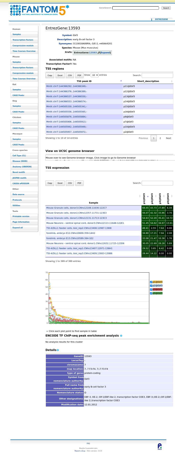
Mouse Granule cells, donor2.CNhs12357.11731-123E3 (76, 213)
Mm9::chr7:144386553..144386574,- (66, 101)
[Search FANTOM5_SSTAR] (135, 8)
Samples (16, 34)
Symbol (67, 35)
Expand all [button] (17, 228)
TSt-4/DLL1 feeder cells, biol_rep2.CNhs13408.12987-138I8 (78, 228)
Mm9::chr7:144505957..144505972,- (66, 132)
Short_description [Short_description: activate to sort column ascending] (148, 81)
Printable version (20, 216)
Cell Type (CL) (19, 156)
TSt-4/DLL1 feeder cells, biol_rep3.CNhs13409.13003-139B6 (79, 253)
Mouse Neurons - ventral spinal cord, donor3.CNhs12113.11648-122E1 (85, 223)
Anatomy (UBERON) (22, 167)
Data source (18, 194)
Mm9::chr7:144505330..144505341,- (66, 106)
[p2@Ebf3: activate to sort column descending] (153, 196)
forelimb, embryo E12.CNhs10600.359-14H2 (70, 233)
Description (64, 39)
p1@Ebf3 (157, 282)
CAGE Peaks (18, 95)
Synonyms (65, 43)
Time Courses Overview (23, 51)
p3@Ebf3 (157, 289)
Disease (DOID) (19, 161)
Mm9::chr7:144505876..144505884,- (66, 116)
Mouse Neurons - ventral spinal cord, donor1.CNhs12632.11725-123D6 (85, 243)
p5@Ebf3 (157, 293)
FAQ (88, 443)
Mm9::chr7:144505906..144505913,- (66, 121)
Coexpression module (23, 46)
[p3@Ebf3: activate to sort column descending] (161, 196)
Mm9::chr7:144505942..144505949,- (66, 126)
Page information (20, 222)
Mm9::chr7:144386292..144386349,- (66, 86)
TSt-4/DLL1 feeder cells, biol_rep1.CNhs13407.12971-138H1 (79, 248)
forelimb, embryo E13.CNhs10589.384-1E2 (69, 238)
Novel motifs (18, 172)
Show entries (95, 75)
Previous (143, 138)
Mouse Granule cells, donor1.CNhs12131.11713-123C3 (76, 218)
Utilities (16, 205)
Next (168, 138)
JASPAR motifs (19, 178)
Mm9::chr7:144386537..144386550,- (66, 96)
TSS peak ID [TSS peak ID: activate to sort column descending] (84, 81)
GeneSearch (105, 8)
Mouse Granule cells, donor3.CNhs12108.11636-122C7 (76, 207)
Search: (153, 75)
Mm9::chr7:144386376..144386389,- (66, 91)
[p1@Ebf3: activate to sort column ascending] (145, 196)
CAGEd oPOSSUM (20, 183)
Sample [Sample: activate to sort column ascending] (93, 202)
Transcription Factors (22, 40)
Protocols (17, 200)
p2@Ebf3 (157, 285)
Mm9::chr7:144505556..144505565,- (66, 111)
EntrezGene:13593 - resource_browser (37, 8)
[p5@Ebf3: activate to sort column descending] (169, 196)
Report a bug (80, 451)
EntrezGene (161, 19)
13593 (93, 52)
